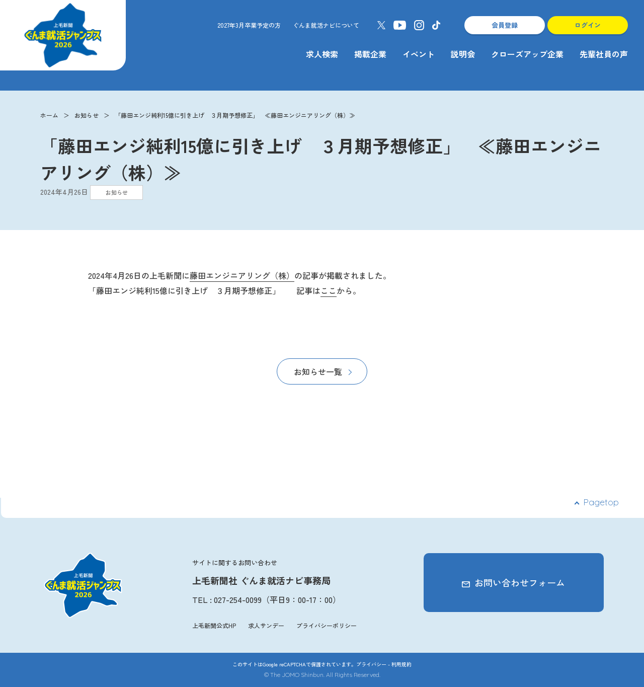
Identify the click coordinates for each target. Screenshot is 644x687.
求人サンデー (266, 625)
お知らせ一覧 (318, 371)
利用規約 (401, 664)
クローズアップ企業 (527, 54)
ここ (328, 290)
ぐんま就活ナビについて (326, 25)
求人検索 (322, 54)
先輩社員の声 (604, 54)
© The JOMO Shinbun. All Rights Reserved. (322, 674)
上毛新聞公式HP (214, 625)
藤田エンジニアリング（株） (242, 275)
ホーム (49, 115)
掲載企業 (370, 54)
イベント (419, 54)
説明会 (463, 54)
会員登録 (505, 25)
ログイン (588, 25)
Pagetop (601, 502)
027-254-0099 (238, 599)
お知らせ (86, 115)
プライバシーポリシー (326, 625)
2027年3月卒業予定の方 (249, 25)
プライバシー (371, 664)
